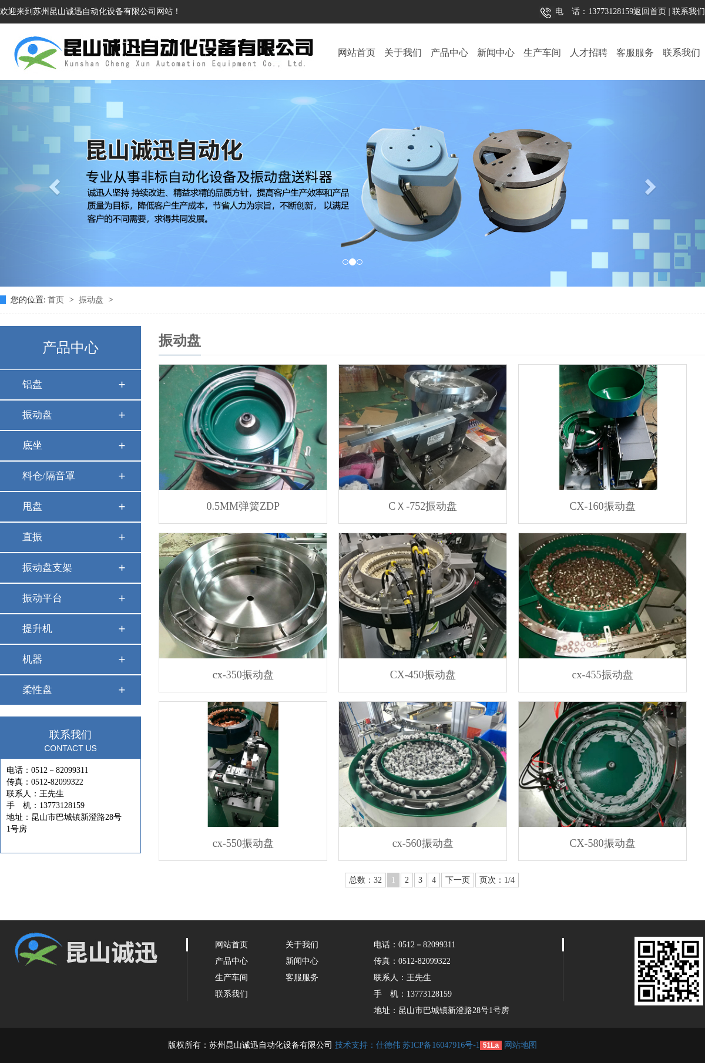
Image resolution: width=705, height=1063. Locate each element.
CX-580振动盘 (603, 843)
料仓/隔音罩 (48, 476)
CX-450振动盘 (423, 675)
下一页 (457, 880)
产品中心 (449, 53)
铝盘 (32, 384)
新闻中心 (496, 53)
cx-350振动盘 (243, 675)
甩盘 (32, 506)
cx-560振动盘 (423, 843)
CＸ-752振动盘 (422, 506)
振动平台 (42, 598)
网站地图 (520, 1045)
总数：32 (365, 880)
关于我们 (403, 53)
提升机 (37, 628)
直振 (32, 537)
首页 (57, 299)
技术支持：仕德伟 (368, 1045)
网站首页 (356, 53)
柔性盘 (37, 689)
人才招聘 (588, 53)
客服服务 (635, 53)
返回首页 (649, 11)
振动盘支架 (47, 567)
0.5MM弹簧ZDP (243, 506)
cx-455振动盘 (602, 675)
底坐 (32, 445)
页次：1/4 (497, 880)
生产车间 (542, 53)
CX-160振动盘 (603, 506)
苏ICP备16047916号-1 (440, 1045)
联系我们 (688, 11)
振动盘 (92, 299)
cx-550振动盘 (243, 843)
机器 (32, 659)
